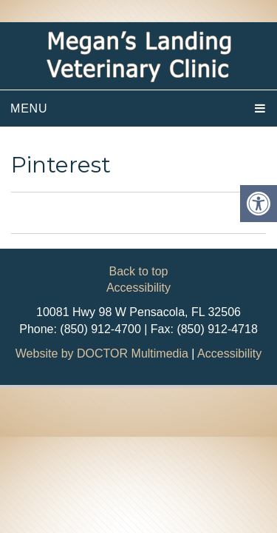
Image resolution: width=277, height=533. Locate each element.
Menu (28, 108)
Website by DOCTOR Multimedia (102, 353)
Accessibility (138, 287)
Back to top (138, 271)
